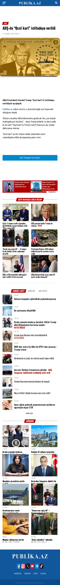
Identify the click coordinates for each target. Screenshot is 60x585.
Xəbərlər (27, 572)
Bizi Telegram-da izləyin (30, 158)
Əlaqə (36, 572)
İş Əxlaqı (43, 572)
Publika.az (8, 109)
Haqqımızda (17, 572)
